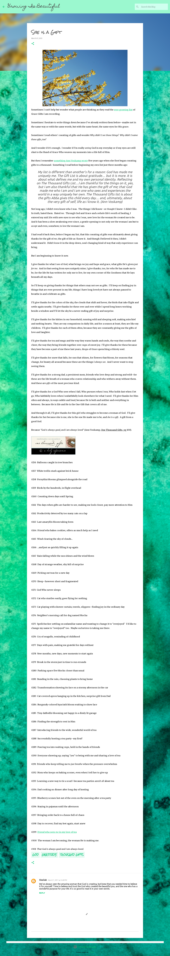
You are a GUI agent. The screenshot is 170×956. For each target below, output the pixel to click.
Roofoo (91, 952)
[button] (32, 44)
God (35, 854)
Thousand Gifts (72, 854)
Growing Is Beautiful (33, 6)
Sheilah (43, 880)
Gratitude (49, 854)
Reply (42, 893)
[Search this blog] (154, 7)
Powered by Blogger (85, 947)
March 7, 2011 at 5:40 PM (57, 880)
